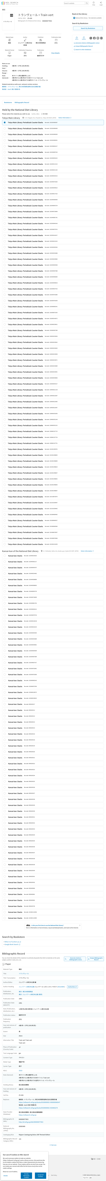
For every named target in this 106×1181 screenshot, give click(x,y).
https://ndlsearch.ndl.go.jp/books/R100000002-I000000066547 (39, 1102)
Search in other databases (82, 49)
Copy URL (84, 38)
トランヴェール (24, 973)
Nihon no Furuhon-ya (13, 942)
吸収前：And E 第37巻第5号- (11, 89)
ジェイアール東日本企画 (26, 987)
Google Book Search (12, 944)
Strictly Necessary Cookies (26, 1175)
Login (101, 3)
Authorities (72, 987)
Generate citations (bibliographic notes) (86, 43)
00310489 (61, 987)
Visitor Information (65, 118)
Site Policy (54, 1175)
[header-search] (76, 3)
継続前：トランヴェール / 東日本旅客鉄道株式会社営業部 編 (21, 86)
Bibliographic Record (22, 102)
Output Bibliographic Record (83, 46)
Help (93, 3)
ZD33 (20, 1070)
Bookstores (8, 102)
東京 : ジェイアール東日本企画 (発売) (30, 994)
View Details (55, 53)
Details (6, 1175)
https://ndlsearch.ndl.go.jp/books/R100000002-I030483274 (38, 1108)
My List (76, 38)
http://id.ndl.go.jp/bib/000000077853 (31, 1122)
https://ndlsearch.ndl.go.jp (27, 1115)
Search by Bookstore (88, 28)
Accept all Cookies (40, 1175)
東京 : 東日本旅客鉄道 (26, 991)
